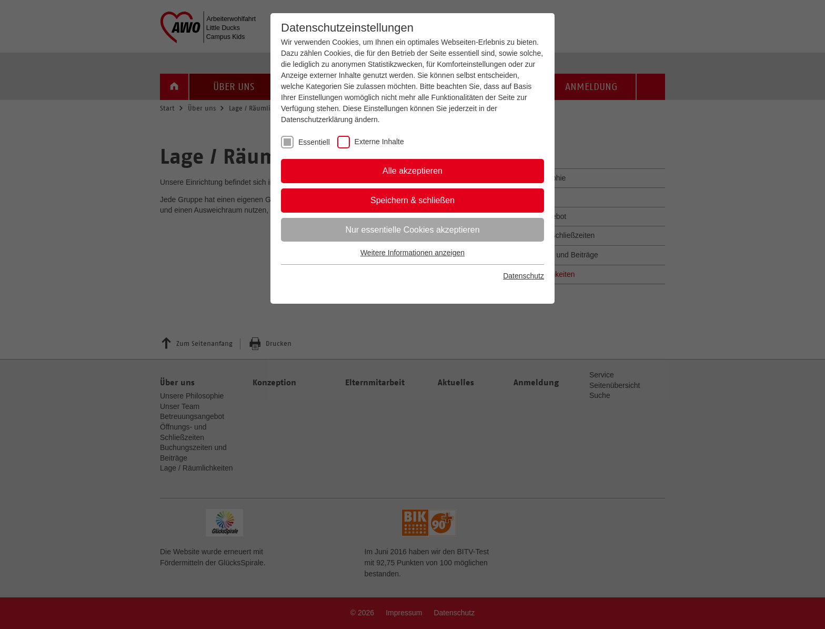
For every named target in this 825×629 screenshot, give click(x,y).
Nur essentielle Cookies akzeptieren (412, 229)
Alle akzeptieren (412, 170)
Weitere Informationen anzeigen (412, 252)
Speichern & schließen (412, 200)
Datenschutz (523, 276)
